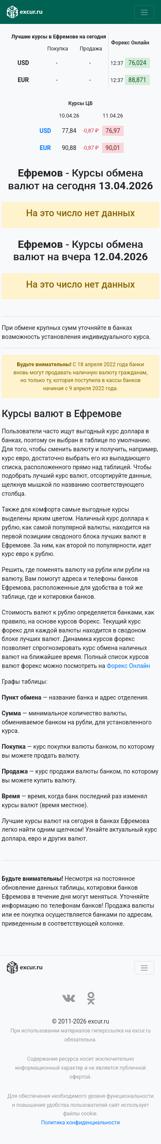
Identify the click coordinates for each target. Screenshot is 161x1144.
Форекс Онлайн (128, 665)
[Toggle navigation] (144, 12)
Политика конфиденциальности (80, 1123)
